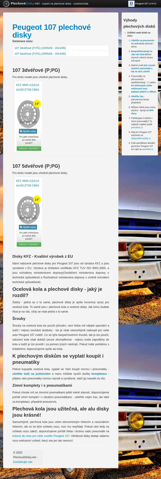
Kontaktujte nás (22, 461)
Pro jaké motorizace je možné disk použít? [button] (29, 140)
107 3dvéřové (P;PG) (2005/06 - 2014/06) (40, 48)
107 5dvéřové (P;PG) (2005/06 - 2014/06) (40, 53)
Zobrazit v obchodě (29, 148)
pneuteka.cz (137, 127)
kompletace (99, 373)
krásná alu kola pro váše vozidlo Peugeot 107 (41, 436)
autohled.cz (147, 149)
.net (45, 4)
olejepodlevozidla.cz (140, 138)
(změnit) (142, 4)
